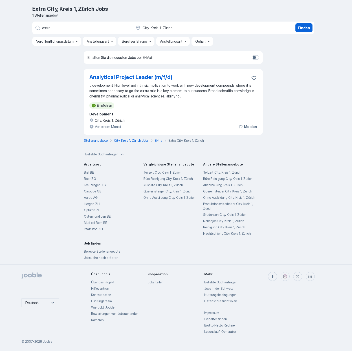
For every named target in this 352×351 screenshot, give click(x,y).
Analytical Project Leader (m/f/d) (130, 77)
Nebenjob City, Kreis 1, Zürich (223, 221)
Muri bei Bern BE (95, 223)
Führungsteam (101, 301)
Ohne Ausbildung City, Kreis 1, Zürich (169, 197)
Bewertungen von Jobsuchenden (115, 314)
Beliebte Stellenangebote (102, 251)
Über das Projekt (102, 282)
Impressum (211, 313)
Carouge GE (92, 191)
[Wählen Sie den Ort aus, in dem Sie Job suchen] (182, 28)
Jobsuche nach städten (101, 258)
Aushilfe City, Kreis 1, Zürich (163, 185)
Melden (248, 126)
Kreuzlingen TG (95, 185)
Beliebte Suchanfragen (105, 154)
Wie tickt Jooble (102, 307)
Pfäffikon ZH (93, 229)
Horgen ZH (92, 204)
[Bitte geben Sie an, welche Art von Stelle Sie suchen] (81, 28)
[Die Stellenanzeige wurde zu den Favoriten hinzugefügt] (254, 78)
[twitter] (297, 276)
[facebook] (272, 276)
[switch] (255, 57)
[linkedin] (310, 276)
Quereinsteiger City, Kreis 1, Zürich (167, 191)
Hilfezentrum (100, 288)
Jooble (47, 341)
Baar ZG (90, 179)
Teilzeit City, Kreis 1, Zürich (162, 172)
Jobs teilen (155, 282)
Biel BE (89, 172)
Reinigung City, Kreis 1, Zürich (224, 227)
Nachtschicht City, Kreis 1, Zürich (227, 233)
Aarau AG (91, 197)
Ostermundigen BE (97, 216)
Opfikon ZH (92, 210)
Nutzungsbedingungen (220, 295)
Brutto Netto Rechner (220, 325)
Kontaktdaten (101, 295)
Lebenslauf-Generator (220, 331)
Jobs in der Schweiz (218, 288)
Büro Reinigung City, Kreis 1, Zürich (168, 179)
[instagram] (285, 276)
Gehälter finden (215, 319)
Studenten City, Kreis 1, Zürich (224, 214)
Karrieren (97, 320)
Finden (304, 28)
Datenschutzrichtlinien (220, 301)
